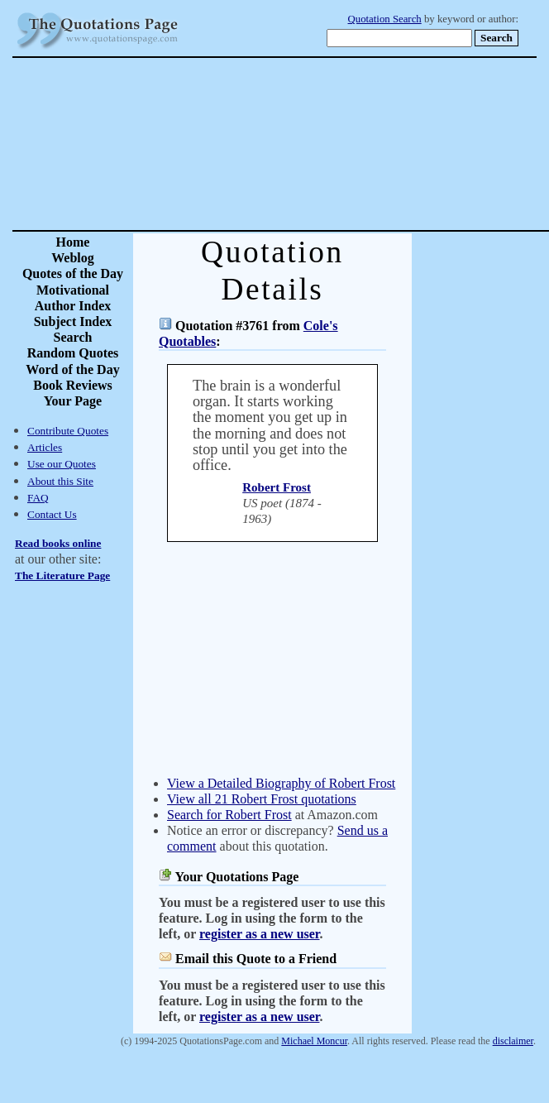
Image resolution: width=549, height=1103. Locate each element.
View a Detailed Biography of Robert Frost (281, 783)
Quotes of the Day (72, 273)
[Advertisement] (332, 144)
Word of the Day (72, 369)
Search (73, 337)
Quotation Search (385, 19)
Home (73, 242)
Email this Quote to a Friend (256, 959)
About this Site (60, 481)
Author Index (73, 306)
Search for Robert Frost (229, 815)
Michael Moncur (314, 1041)
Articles (44, 447)
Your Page (73, 401)
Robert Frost (276, 487)
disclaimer (513, 1041)
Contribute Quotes (67, 430)
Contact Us (52, 514)
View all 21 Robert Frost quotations (261, 799)
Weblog (72, 258)
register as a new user (259, 934)
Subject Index (73, 321)
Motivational (72, 290)
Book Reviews (72, 385)
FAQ (38, 498)
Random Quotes (73, 353)
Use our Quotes (61, 464)
